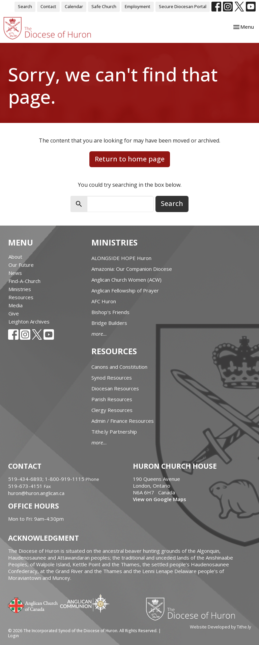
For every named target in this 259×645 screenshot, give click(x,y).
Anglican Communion (85, 603)
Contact (48, 6)
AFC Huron (103, 301)
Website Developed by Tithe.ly (220, 626)
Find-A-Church (24, 281)
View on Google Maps (159, 499)
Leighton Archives (29, 321)
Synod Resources (111, 377)
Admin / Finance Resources (122, 420)
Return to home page (130, 158)
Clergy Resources (112, 410)
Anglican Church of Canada (33, 604)
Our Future (21, 264)
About (15, 256)
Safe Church (103, 6)
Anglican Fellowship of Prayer (125, 290)
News (15, 272)
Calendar (74, 6)
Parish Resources (111, 399)
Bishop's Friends (110, 312)
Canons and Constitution (119, 366)
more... (99, 333)
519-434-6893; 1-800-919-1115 (47, 478)
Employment (137, 6)
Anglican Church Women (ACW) (126, 279)
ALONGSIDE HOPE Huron (121, 258)
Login (13, 636)
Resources (20, 297)
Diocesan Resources (115, 388)
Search (25, 6)
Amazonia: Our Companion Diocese (131, 268)
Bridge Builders (109, 322)
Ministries (19, 289)
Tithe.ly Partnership (114, 431)
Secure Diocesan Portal (182, 6)
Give (13, 313)
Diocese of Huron (193, 609)
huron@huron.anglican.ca (36, 493)
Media (15, 305)
